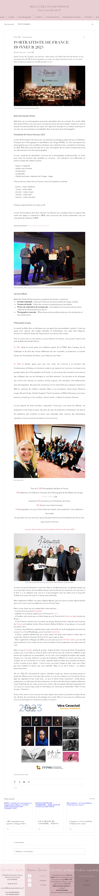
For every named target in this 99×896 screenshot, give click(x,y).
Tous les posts (9, 24)
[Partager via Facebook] (15, 782)
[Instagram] (29, 880)
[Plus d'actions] (84, 37)
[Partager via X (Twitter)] (19, 782)
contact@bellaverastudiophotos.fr (12, 888)
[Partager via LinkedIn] (24, 782)
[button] (92, 24)
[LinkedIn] (29, 885)
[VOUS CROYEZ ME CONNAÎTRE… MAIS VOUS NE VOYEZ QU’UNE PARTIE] (49, 810)
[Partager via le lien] (29, 782)
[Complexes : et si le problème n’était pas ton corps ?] (81, 810)
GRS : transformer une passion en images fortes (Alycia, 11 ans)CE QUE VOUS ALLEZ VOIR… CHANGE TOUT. (16, 822)
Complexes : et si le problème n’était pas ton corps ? (80, 822)
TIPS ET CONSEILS (24, 24)
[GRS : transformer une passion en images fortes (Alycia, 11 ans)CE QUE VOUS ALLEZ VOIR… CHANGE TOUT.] (18, 810)
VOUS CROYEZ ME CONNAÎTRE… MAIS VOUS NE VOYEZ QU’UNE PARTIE (49, 822)
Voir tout (92, 798)
